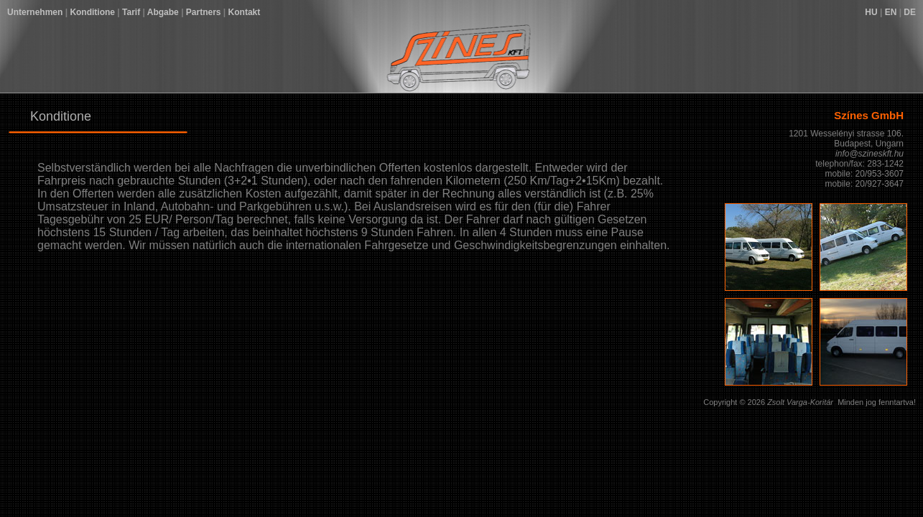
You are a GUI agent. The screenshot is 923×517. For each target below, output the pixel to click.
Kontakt (244, 12)
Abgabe (163, 12)
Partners (203, 12)
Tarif (131, 12)
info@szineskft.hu (869, 154)
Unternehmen (34, 12)
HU (871, 12)
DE (910, 12)
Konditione (92, 12)
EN (891, 12)
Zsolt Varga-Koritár (800, 402)
